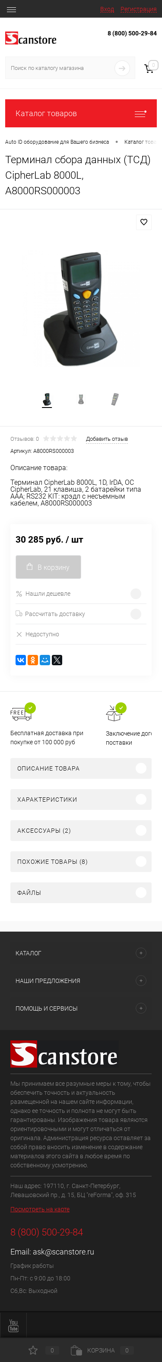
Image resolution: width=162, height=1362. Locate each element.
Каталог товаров (81, 113)
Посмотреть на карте (40, 1209)
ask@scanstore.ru (63, 1251)
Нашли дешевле (43, 593)
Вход (107, 9)
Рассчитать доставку (50, 613)
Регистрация (139, 9)
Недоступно (37, 634)
